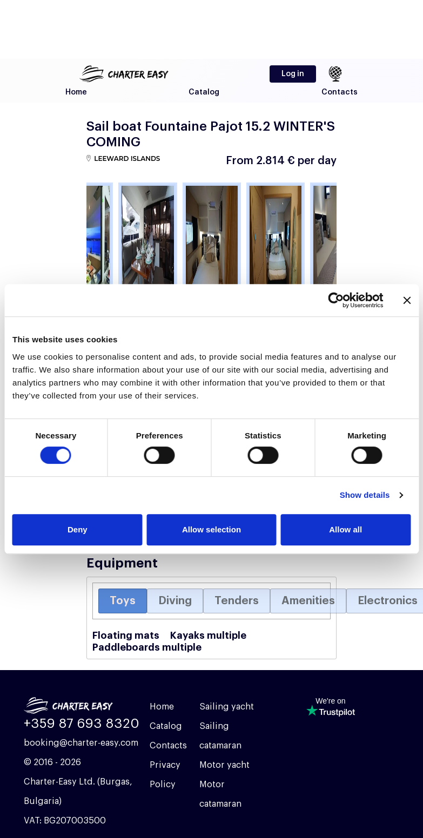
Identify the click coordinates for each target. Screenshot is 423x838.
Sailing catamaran (220, 736)
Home (76, 92)
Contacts (339, 92)
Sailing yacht (226, 706)
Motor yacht (224, 765)
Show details (365, 494)
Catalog (204, 92)
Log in (292, 74)
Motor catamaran (220, 794)
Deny (78, 529)
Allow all (345, 529)
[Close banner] (407, 300)
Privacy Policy (165, 775)
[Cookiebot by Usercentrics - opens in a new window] (335, 300)
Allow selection (211, 529)
